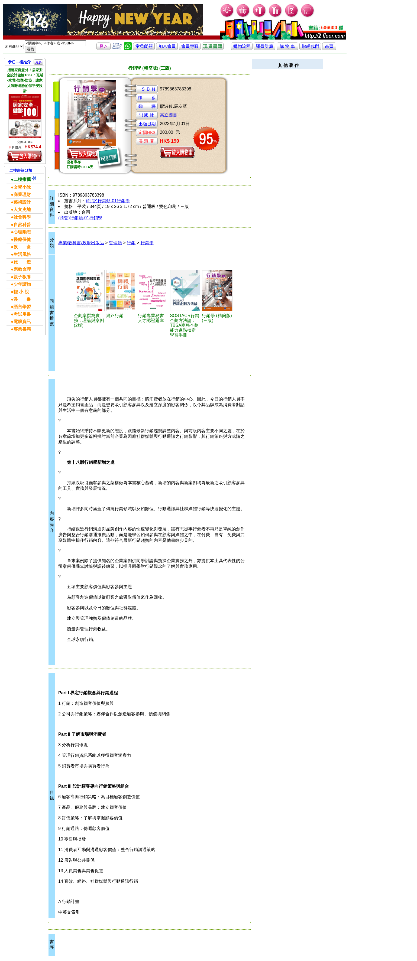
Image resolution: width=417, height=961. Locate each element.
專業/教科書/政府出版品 (81, 242)
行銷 (131, 242)
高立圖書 (168, 115)
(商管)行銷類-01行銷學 (108, 200)
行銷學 (147, 242)
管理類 (115, 242)
